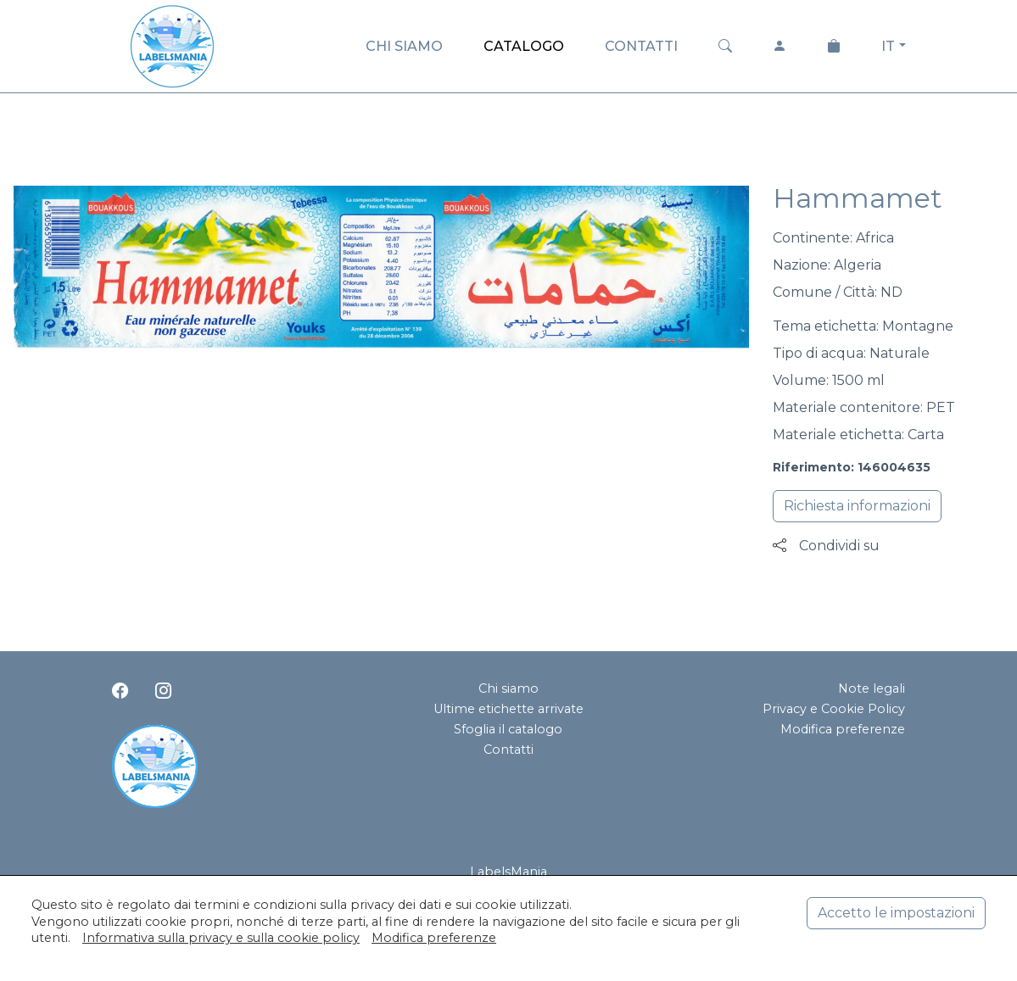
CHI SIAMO (404, 46)
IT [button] (888, 46)
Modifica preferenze (842, 729)
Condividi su (826, 546)
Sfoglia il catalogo (508, 729)
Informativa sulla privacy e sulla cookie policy (221, 937)
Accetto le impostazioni (896, 913)
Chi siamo (508, 688)
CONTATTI (641, 46)
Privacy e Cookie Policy (834, 708)
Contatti (508, 749)
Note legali (871, 688)
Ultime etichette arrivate (508, 708)
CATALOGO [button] (523, 46)
